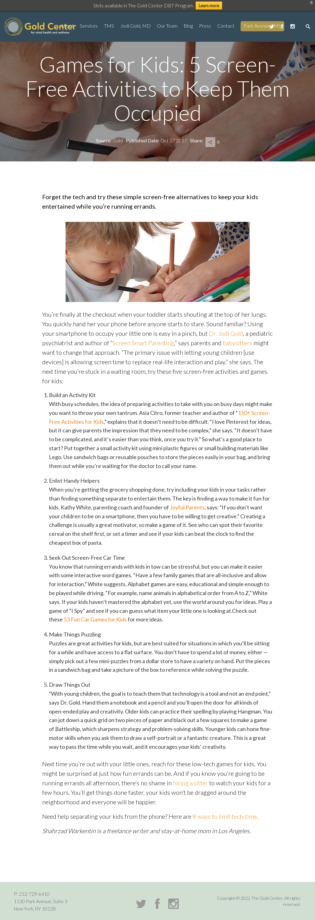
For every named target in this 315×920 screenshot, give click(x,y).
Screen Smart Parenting (143, 342)
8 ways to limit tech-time (225, 816)
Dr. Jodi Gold (226, 333)
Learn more (209, 5)
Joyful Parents (187, 507)
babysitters (237, 342)
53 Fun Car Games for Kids (95, 619)
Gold (118, 140)
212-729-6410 (34, 894)
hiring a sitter (190, 783)
